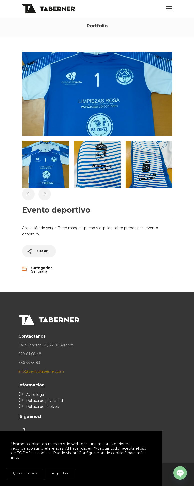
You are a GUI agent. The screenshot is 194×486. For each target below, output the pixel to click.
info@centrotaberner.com (41, 371)
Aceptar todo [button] (60, 473)
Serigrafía (39, 271)
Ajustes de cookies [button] (25, 473)
